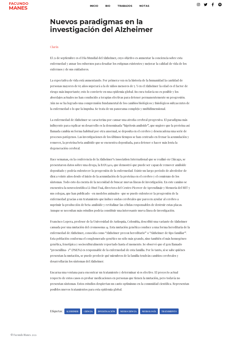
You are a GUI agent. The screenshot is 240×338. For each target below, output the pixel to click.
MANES (18, 8)
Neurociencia (128, 311)
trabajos (124, 5)
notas (144, 5)
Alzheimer (72, 311)
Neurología (149, 311)
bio (107, 5)
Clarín (54, 47)
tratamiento (169, 311)
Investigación (106, 311)
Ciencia (88, 311)
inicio (94, 5)
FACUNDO (18, 3)
